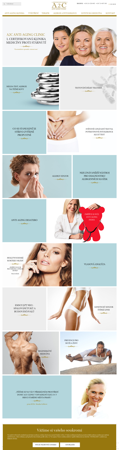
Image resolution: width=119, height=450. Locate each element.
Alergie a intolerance (65, 13)
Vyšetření (33, 13)
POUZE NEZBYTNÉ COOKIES (45, 445)
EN (115, 4)
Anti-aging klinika (14, 13)
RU (111, 4)
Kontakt (110, 13)
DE (113, 4)
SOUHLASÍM (70, 445)
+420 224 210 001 (89, 3)
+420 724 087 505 (101, 3)
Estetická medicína (91, 13)
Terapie (45, 13)
